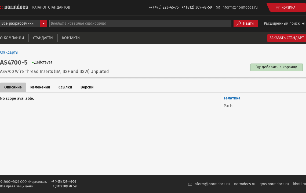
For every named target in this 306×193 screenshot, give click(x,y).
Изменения (40, 87)
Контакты (71, 38)
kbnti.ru (299, 184)
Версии (87, 87)
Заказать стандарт (286, 38)
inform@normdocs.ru (239, 7)
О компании (12, 38)
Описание (13, 87)
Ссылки (65, 87)
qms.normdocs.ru (274, 184)
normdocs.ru (244, 184)
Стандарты (43, 38)
